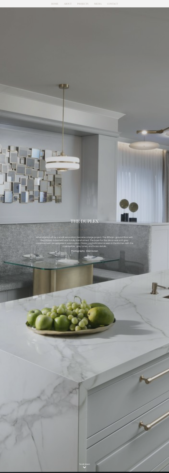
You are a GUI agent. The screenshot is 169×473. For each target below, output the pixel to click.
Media (98, 3)
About (68, 3)
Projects (82, 3)
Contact (112, 3)
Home (54, 3)
